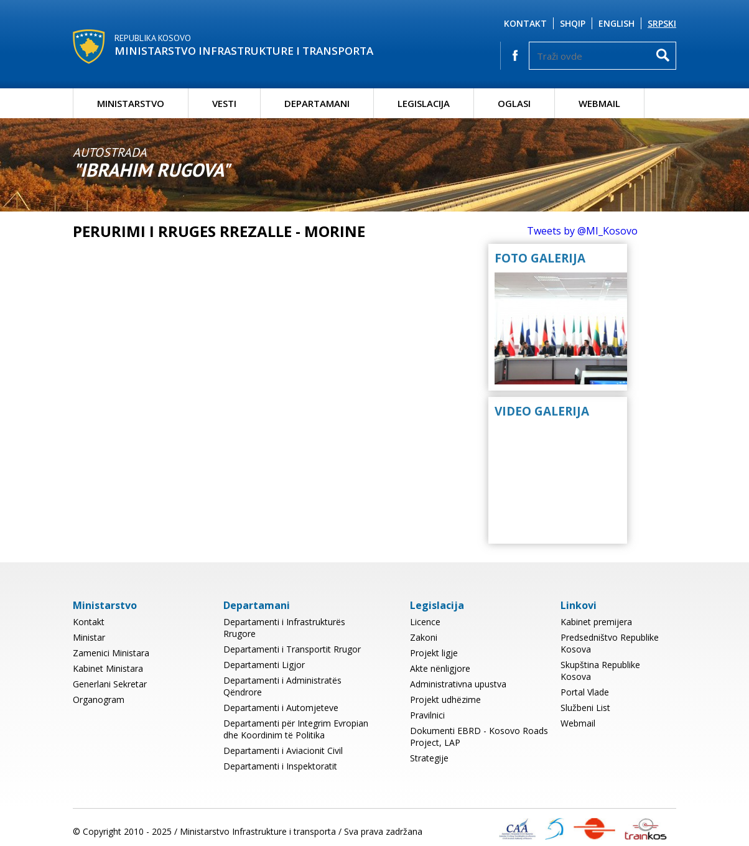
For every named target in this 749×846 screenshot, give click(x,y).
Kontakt (525, 23)
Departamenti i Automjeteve (280, 708)
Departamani (317, 103)
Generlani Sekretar (110, 684)
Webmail (599, 103)
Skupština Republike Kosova (600, 670)
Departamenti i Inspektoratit (280, 766)
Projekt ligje (434, 653)
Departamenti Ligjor (264, 665)
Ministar (89, 637)
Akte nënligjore (440, 668)
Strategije (429, 758)
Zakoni (423, 637)
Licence (425, 622)
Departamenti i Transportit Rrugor (292, 649)
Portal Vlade (585, 692)
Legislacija (424, 103)
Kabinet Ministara (108, 668)
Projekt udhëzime (445, 699)
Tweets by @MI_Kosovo (582, 231)
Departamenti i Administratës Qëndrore (282, 686)
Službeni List (585, 708)
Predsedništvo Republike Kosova (610, 643)
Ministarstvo (130, 103)
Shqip (572, 23)
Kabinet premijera (596, 622)
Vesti (224, 103)
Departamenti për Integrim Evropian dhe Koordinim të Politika (295, 729)
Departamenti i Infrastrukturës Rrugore (284, 627)
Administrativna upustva (458, 684)
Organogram (98, 699)
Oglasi (514, 103)
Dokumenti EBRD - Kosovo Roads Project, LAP (479, 736)
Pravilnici (427, 715)
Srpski (662, 23)
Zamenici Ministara (111, 653)
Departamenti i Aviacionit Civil (283, 750)
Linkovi (579, 605)
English (616, 23)
